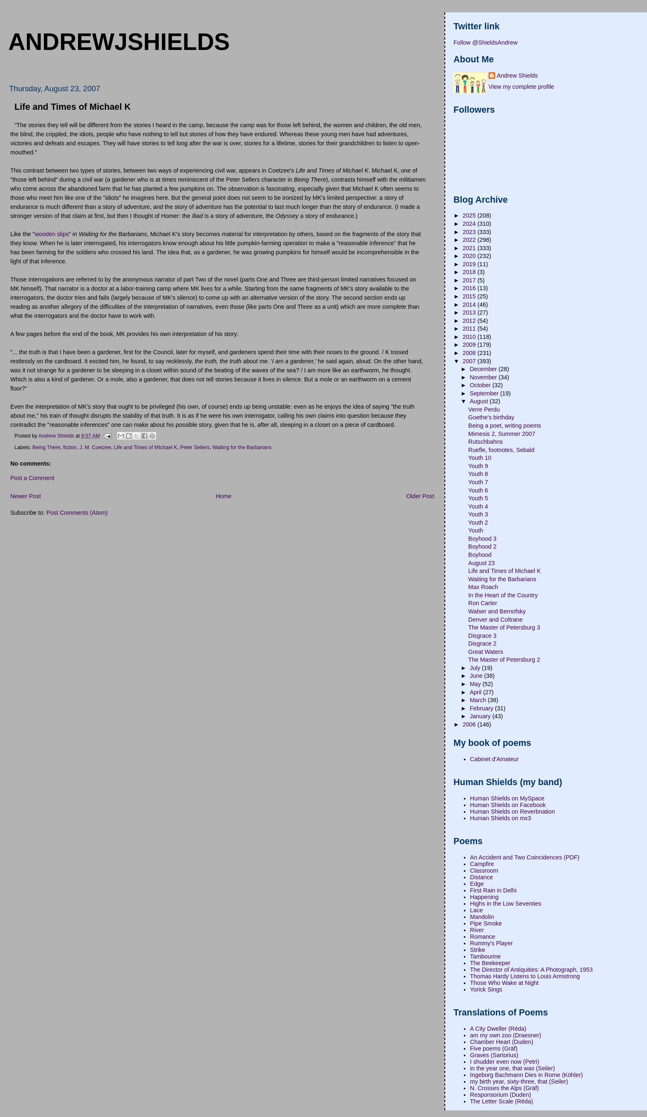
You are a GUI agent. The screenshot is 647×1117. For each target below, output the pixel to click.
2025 (470, 215)
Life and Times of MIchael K (145, 447)
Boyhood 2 (482, 546)
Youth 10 (479, 457)
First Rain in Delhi (493, 890)
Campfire (482, 864)
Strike (477, 950)
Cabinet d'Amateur (494, 759)
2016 (470, 288)
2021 (470, 248)
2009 (470, 344)
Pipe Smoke (486, 923)
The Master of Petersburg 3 (504, 627)
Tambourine (485, 956)
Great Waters (485, 651)
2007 (470, 361)
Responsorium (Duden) (500, 1094)
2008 (470, 353)
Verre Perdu (484, 409)
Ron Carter (482, 603)
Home (223, 496)
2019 (470, 264)
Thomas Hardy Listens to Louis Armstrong (525, 976)
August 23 (481, 563)
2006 (470, 724)
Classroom (484, 870)
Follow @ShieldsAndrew (485, 42)
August (479, 401)
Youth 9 (478, 466)
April (476, 692)
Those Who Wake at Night (504, 983)
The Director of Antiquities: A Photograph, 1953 (531, 969)
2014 (470, 304)
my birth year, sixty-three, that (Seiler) (519, 1081)
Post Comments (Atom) (77, 512)
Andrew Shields (517, 75)
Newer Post (25, 496)
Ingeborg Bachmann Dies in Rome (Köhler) (526, 1075)
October (481, 385)
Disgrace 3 (482, 635)
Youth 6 (478, 490)
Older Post (420, 496)
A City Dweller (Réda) (498, 1028)
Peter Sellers (195, 447)
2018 (470, 272)
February (482, 708)
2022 (470, 240)
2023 (470, 232)
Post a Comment (32, 478)
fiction (70, 447)
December (484, 369)
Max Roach (483, 587)
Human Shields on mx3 (500, 818)
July (476, 668)
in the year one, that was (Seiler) (512, 1068)
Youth (475, 530)
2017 (470, 280)
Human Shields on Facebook (508, 805)
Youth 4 (478, 506)
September (485, 393)
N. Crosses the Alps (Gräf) (504, 1088)
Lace (476, 910)
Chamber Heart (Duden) (501, 1042)
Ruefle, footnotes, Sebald (501, 450)
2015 (470, 296)
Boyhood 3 (482, 538)
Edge (477, 883)
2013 (470, 312)
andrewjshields (119, 41)
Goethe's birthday (491, 417)
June (477, 675)
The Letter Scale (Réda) (501, 1101)
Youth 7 (478, 482)
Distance (481, 877)
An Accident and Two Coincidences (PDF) (524, 857)
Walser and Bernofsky (497, 611)
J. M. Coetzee (95, 447)
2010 (470, 337)
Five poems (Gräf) (493, 1048)
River (477, 930)
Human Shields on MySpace (507, 798)
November (484, 377)
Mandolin (482, 916)
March (479, 700)
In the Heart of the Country (503, 595)
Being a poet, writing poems (504, 425)
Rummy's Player (491, 943)
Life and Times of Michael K (504, 571)
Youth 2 (478, 522)
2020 (470, 256)
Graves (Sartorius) (494, 1055)
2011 (470, 328)
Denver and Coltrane (495, 619)
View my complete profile (521, 86)
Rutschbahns (485, 441)
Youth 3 (478, 514)
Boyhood (479, 554)
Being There (47, 447)
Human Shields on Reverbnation (512, 811)
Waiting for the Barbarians (242, 447)
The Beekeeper (490, 963)
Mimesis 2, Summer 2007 (501, 434)
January (481, 716)
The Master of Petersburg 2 (504, 659)
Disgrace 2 (482, 643)
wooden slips (52, 234)
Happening (484, 897)
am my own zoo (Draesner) (505, 1035)
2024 (470, 223)
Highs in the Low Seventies (505, 903)
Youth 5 (478, 498)
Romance (482, 936)
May (476, 684)
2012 (470, 320)
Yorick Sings (486, 989)
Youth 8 (478, 474)
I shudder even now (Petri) (504, 1061)
